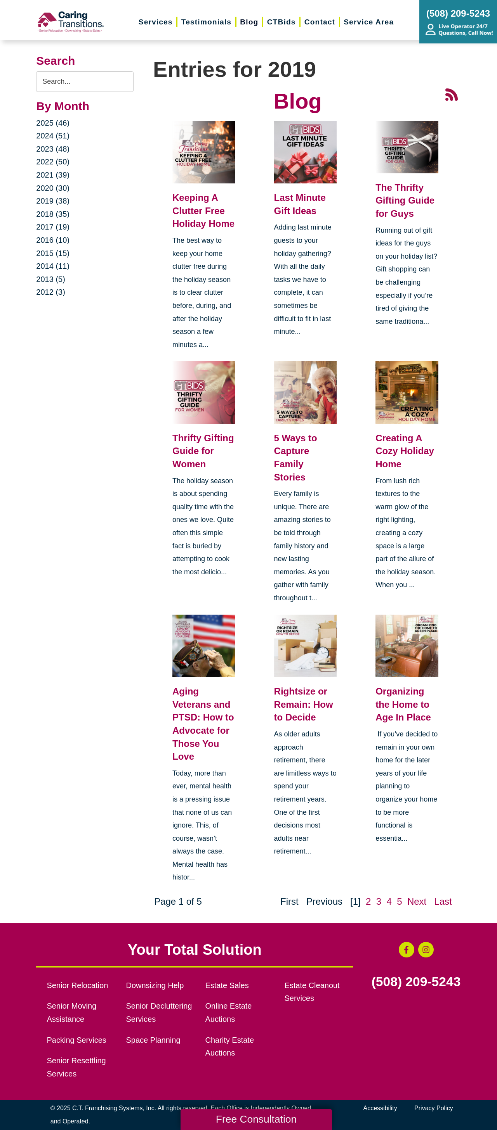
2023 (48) (53, 149)
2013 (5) (50, 279)
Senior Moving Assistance (72, 1012)
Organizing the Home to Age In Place (403, 704)
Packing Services (76, 1040)
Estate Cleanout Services (311, 992)
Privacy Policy (433, 1108)
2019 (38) (53, 201)
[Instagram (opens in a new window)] (426, 949)
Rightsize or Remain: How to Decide (303, 704)
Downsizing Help (155, 985)
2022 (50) (53, 161)
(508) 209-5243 (416, 981)
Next (416, 901)
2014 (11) (53, 266)
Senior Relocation (77, 985)
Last (443, 901)
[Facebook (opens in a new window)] (406, 949)
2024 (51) (53, 135)
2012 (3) (50, 292)
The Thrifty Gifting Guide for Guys (404, 200)
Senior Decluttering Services (159, 1012)
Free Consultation (256, 1119)
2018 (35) (53, 214)
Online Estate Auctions (228, 1012)
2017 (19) (53, 227)
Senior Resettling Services (76, 1067)
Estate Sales (226, 985)
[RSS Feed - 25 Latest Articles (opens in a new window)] (451, 93)
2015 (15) (53, 253)
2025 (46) (53, 123)
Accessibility (380, 1108)
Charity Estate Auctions (229, 1046)
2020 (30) (53, 188)
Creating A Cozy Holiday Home (404, 451)
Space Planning (153, 1040)
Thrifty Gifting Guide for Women (203, 451)
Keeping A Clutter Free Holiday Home (203, 210)
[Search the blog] (85, 81)
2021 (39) (53, 175)
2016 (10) (53, 240)
